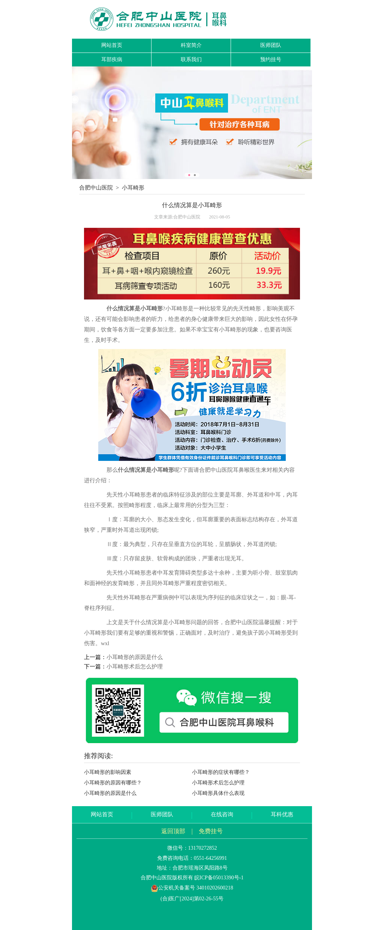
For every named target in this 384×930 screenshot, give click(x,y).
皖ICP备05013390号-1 (218, 877)
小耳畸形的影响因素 (107, 772)
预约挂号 (270, 59)
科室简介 (191, 45)
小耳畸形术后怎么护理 (134, 667)
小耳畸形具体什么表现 (218, 793)
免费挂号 (211, 831)
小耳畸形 (133, 188)
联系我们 (191, 59)
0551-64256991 (210, 858)
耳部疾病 (111, 59)
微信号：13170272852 (192, 848)
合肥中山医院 (96, 188)
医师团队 (270, 45)
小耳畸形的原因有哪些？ (113, 783)
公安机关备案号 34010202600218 (192, 888)
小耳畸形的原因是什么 (134, 657)
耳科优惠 (282, 814)
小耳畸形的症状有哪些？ (221, 772)
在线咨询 (222, 814)
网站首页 (111, 45)
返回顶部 (173, 831)
